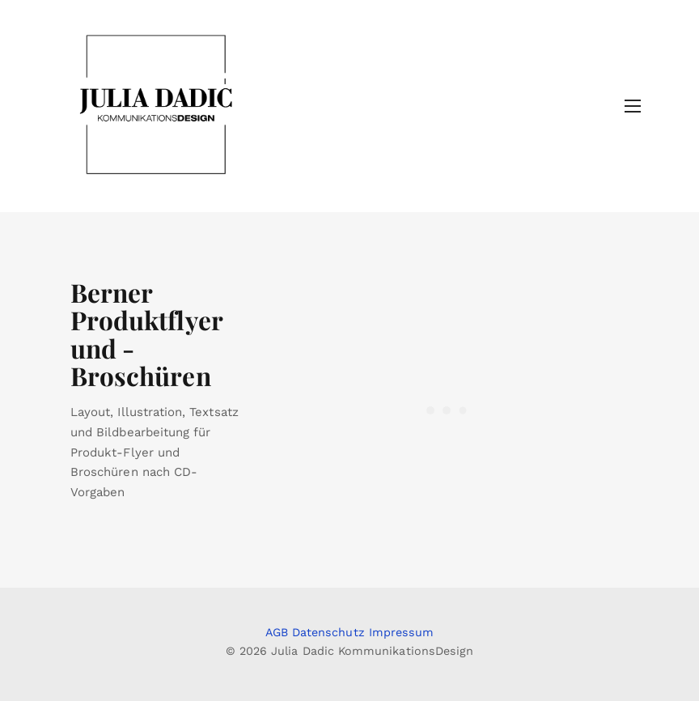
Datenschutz (328, 632)
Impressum (401, 632)
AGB (276, 632)
